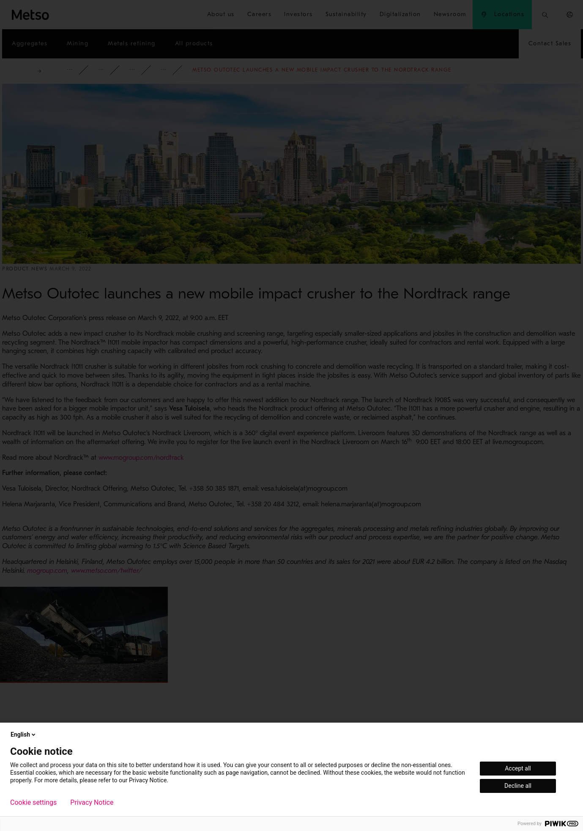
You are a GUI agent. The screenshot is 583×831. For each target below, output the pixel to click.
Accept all (518, 768)
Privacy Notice (91, 802)
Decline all (517, 785)
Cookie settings (33, 802)
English (24, 734)
